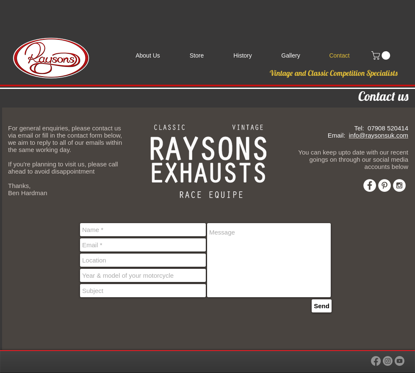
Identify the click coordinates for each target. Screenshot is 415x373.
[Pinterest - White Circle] (384, 185)
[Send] (322, 305)
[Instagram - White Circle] (399, 185)
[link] (381, 55)
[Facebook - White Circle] (369, 185)
